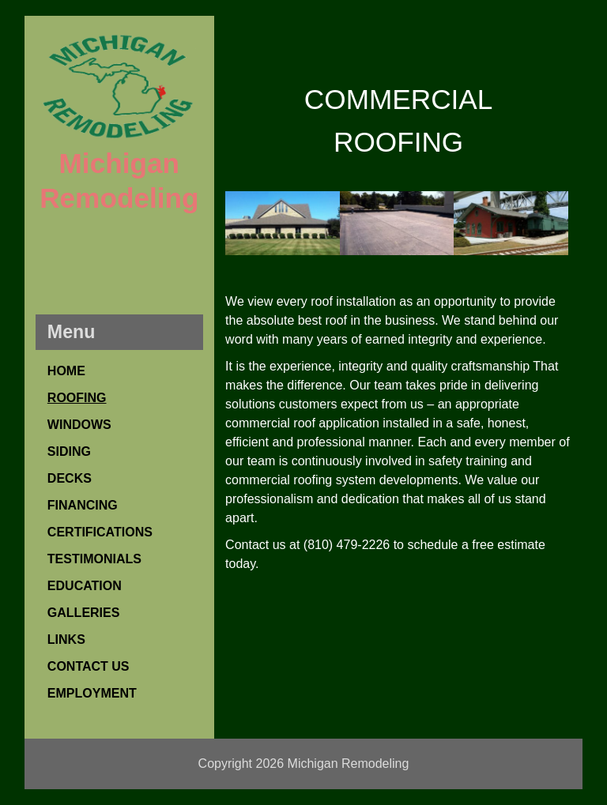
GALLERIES (83, 612)
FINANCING (82, 505)
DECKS (69, 478)
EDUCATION (84, 585)
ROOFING (77, 397)
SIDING (69, 451)
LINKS (66, 639)
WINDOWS (79, 424)
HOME (66, 371)
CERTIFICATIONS (100, 532)
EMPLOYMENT (92, 693)
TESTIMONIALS (94, 559)
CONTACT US (88, 666)
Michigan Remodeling (348, 763)
